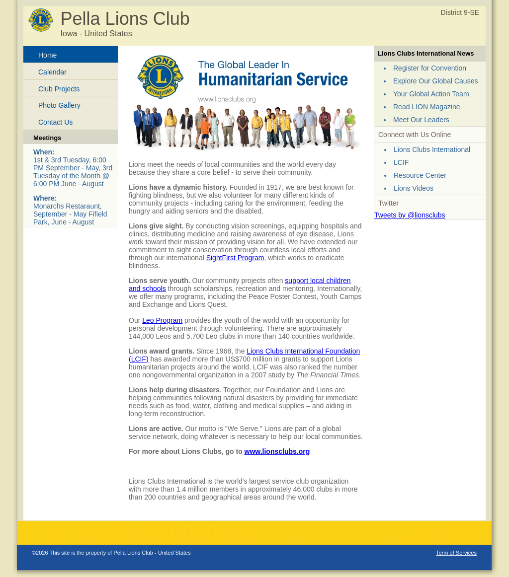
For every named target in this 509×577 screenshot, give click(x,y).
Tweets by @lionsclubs (409, 215)
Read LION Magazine (426, 107)
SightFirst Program (235, 258)
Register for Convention (429, 68)
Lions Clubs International (432, 149)
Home (47, 55)
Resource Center (420, 175)
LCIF (401, 162)
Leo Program (162, 320)
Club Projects (59, 89)
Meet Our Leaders (421, 120)
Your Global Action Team (431, 94)
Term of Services (456, 553)
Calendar (52, 72)
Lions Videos (413, 188)
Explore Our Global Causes (435, 81)
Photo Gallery (59, 105)
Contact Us (55, 122)
